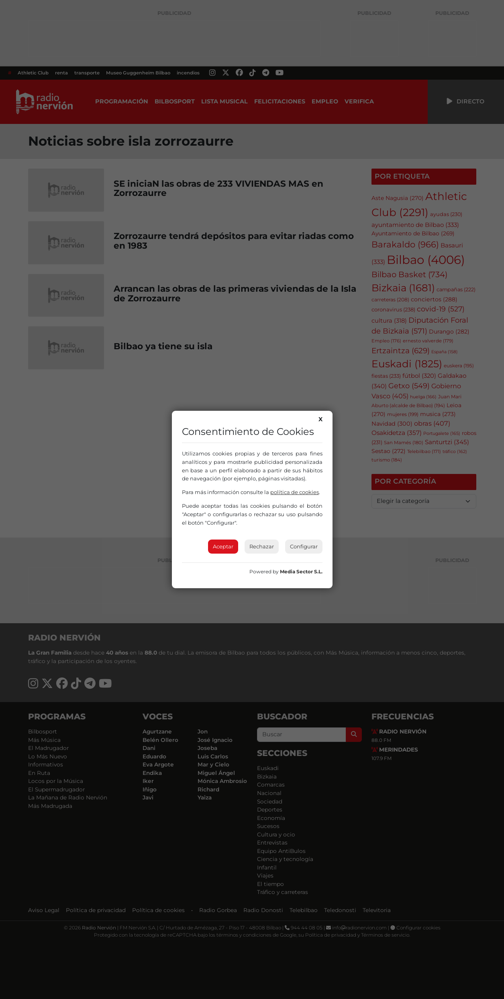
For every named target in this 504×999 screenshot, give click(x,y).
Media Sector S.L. (301, 572)
